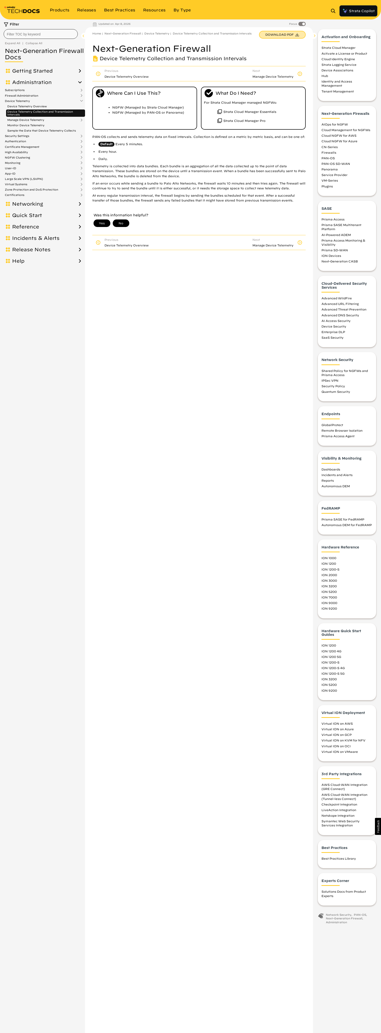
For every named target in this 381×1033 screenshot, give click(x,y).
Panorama (329, 169)
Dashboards (330, 469)
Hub (324, 75)
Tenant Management (337, 91)
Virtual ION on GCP (336, 734)
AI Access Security (336, 320)
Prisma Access (333, 219)
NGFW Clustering (17, 157)
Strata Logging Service (338, 64)
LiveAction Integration (338, 810)
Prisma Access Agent (338, 436)
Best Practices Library (338, 858)
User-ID (10, 168)
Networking (27, 204)
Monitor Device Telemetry (25, 125)
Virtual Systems (16, 184)
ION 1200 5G (331, 656)
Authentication (15, 141)
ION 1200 (328, 563)
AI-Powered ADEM (336, 234)
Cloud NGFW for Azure (339, 141)
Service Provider (334, 174)
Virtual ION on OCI (336, 746)
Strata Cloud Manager (338, 47)
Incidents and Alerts (337, 475)
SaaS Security (332, 337)
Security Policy (333, 386)
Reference (25, 226)
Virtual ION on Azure (337, 729)
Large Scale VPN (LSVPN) (24, 178)
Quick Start (27, 215)
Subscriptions (15, 90)
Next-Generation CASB (339, 261)
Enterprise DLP (333, 332)
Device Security (333, 326)
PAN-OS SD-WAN (335, 163)
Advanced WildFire (336, 298)
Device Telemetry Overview (27, 106)
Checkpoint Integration (339, 804)
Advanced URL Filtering (340, 303)
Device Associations (337, 70)
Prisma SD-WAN (334, 250)
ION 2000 (329, 575)
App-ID (10, 173)
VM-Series (329, 180)
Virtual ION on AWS (337, 723)
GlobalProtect (332, 425)
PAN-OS (328, 158)
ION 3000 (329, 580)
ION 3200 (329, 586)
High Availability (16, 152)
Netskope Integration (338, 815)
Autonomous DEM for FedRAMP (346, 525)
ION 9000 (329, 603)
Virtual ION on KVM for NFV (343, 740)
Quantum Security (335, 391)
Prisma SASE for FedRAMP (342, 519)
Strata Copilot (358, 11)
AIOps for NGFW (334, 124)
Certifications (14, 194)
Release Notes (31, 249)
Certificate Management (22, 146)
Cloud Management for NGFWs (345, 130)
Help (18, 261)
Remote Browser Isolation (342, 430)
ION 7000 (329, 597)
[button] (378, 826)
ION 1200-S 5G (333, 673)
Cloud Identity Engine (338, 59)
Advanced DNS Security (340, 315)
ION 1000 (328, 558)
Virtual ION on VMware (339, 751)
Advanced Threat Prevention (343, 309)
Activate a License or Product (344, 53)
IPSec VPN (329, 380)
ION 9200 (329, 608)
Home (96, 33)
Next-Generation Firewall (122, 33)
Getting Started (32, 71)
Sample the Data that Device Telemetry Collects (41, 130)
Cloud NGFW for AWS (338, 135)
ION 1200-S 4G (333, 668)
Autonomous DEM (335, 486)
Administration (32, 82)
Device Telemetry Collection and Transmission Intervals (40, 113)
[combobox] (41, 34)
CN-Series (329, 147)
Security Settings (17, 135)
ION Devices (331, 255)
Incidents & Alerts (36, 238)
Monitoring (12, 162)
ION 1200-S (330, 569)
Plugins (327, 186)
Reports (327, 480)
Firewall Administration (21, 95)
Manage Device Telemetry (25, 119)
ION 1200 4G (331, 651)
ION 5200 (329, 591)
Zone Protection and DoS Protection (31, 189)
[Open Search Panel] (334, 11)
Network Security (338, 914)
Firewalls (328, 152)
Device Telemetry (17, 101)
